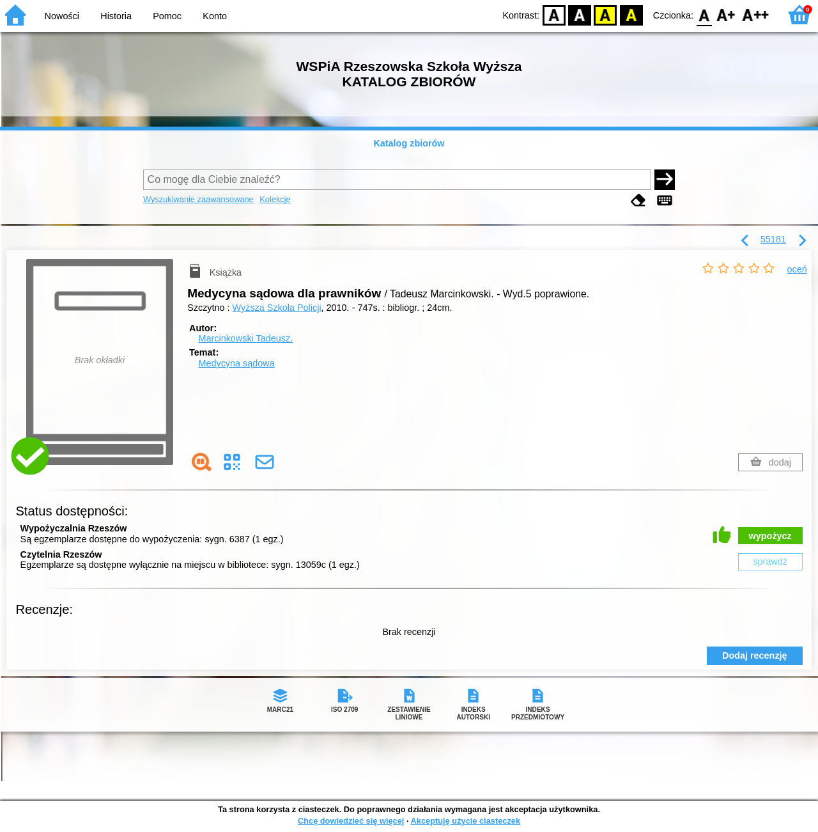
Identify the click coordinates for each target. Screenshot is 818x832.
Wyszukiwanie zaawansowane (198, 199)
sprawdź (770, 561)
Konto (215, 16)
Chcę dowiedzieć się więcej (351, 821)
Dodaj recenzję (754, 655)
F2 (756, 14)
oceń (797, 269)
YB (605, 14)
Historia (116, 16)
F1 (726, 14)
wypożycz (770, 536)
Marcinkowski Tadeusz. (245, 338)
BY (631, 14)
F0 (704, 14)
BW (579, 14)
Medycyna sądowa (236, 363)
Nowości (62, 16)
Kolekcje (274, 199)
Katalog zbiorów (408, 143)
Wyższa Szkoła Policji (277, 307)
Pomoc (167, 16)
